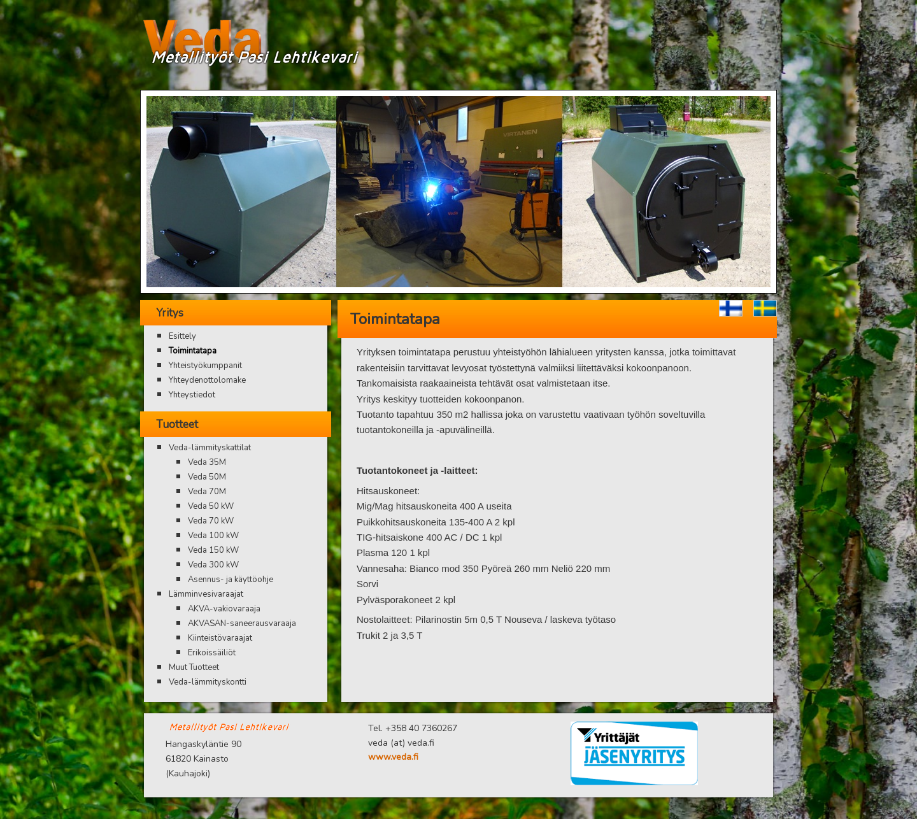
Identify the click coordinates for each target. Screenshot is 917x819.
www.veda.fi (393, 757)
